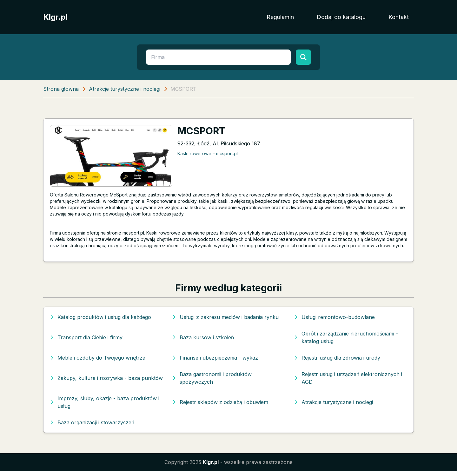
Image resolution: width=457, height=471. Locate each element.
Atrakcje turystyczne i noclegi (124, 89)
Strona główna (61, 89)
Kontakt (398, 17)
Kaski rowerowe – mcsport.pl (207, 153)
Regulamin (280, 17)
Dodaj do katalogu (341, 17)
